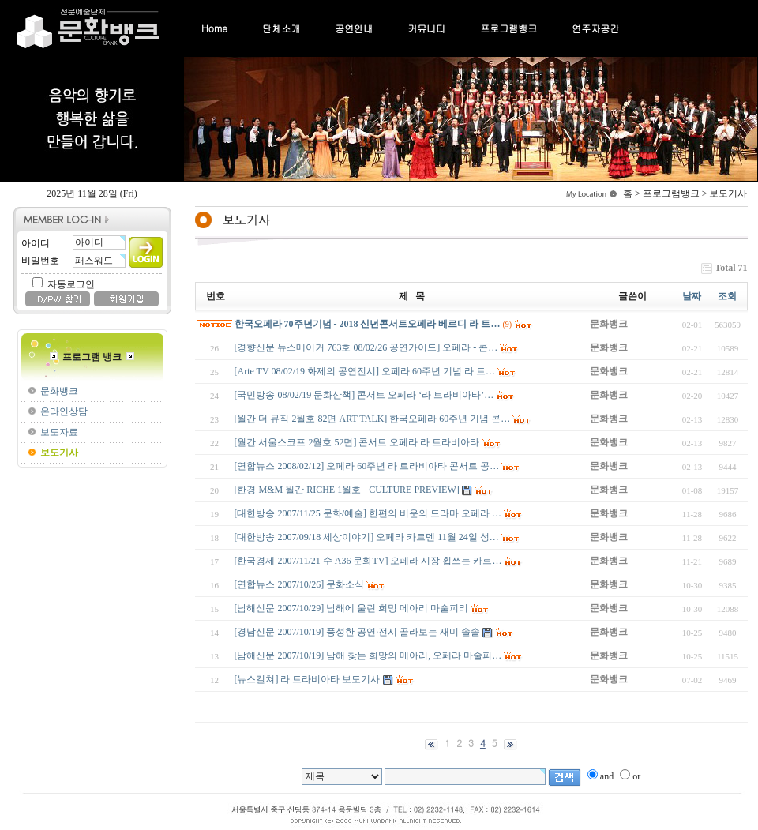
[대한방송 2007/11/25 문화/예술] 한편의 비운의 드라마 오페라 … (368, 513)
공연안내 (354, 28)
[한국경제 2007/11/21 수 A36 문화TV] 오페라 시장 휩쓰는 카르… (368, 560)
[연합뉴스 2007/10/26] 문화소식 (300, 584)
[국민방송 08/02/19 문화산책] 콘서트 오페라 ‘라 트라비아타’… (364, 394)
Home (214, 28)
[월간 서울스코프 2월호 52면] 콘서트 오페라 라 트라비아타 (357, 442)
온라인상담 (64, 411)
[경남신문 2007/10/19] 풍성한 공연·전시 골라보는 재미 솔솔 (358, 631)
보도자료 (59, 432)
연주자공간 (595, 28)
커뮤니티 (426, 28)
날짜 (691, 296)
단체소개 (281, 28)
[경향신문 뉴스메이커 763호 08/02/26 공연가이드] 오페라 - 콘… (366, 347)
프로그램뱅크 (508, 28)
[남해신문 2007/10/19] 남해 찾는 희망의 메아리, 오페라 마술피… (368, 655)
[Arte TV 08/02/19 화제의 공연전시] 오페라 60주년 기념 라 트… (365, 371)
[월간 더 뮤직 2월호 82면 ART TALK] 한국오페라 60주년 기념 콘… (373, 418)
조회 (727, 296)
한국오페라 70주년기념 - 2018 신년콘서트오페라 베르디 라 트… (368, 323)
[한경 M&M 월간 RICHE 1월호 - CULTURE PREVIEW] (347, 489)
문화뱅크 (59, 390)
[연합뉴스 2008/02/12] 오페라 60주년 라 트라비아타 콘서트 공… (367, 465)
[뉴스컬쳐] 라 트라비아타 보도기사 (308, 679)
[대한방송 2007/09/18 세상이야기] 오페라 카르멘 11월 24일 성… (367, 537)
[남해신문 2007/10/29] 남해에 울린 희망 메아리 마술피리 (352, 608)
